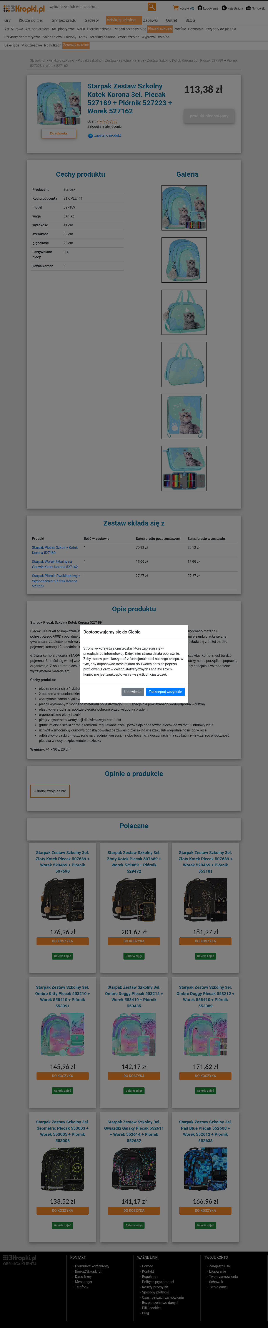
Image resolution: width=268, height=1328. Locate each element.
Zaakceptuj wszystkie (165, 692)
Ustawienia (132, 692)
